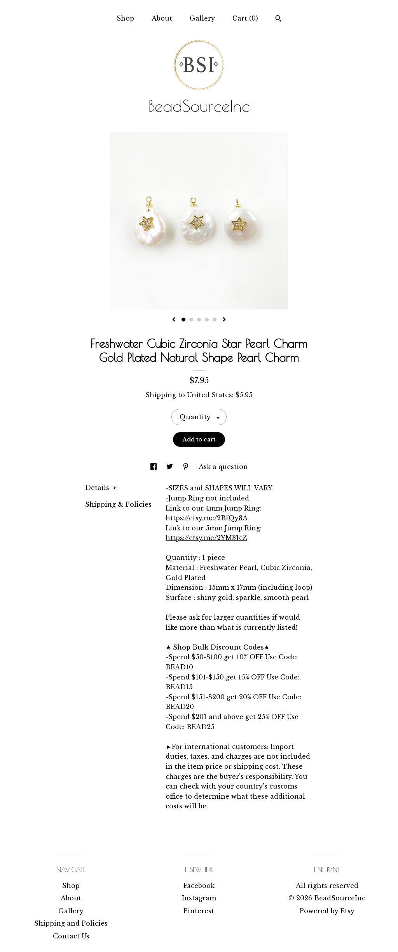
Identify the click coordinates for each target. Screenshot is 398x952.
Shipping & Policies (118, 504)
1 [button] (183, 319)
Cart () (245, 18)
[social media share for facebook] (154, 467)
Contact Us (71, 936)
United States (209, 395)
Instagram (199, 898)
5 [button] (214, 319)
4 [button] (207, 319)
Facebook (199, 885)
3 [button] (199, 319)
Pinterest (198, 911)
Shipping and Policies (71, 923)
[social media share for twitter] (170, 467)
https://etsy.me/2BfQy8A (207, 518)
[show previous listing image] (174, 320)
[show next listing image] (224, 320)
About (162, 18)
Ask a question (223, 467)
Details (100, 488)
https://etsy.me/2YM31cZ (206, 538)
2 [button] (191, 319)
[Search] (278, 19)
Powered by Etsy (327, 911)
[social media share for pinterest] (187, 467)
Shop (125, 18)
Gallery (202, 18)
